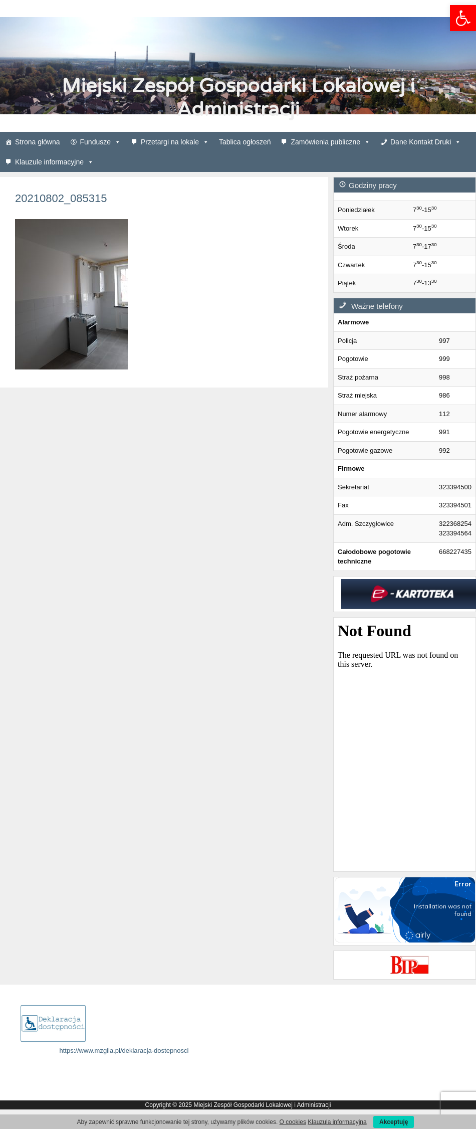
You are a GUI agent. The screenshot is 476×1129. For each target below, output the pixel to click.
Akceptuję (393, 1121)
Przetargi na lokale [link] (175, 142)
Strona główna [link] (37, 142)
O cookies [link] (293, 1121)
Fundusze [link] (100, 142)
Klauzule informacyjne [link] (54, 162)
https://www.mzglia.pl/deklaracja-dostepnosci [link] (124, 1050)
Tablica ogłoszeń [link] (245, 142)
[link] (463, 18)
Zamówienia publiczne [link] (330, 142)
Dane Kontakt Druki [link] (425, 142)
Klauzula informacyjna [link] (337, 1121)
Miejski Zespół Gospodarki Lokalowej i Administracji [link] (238, 97)
